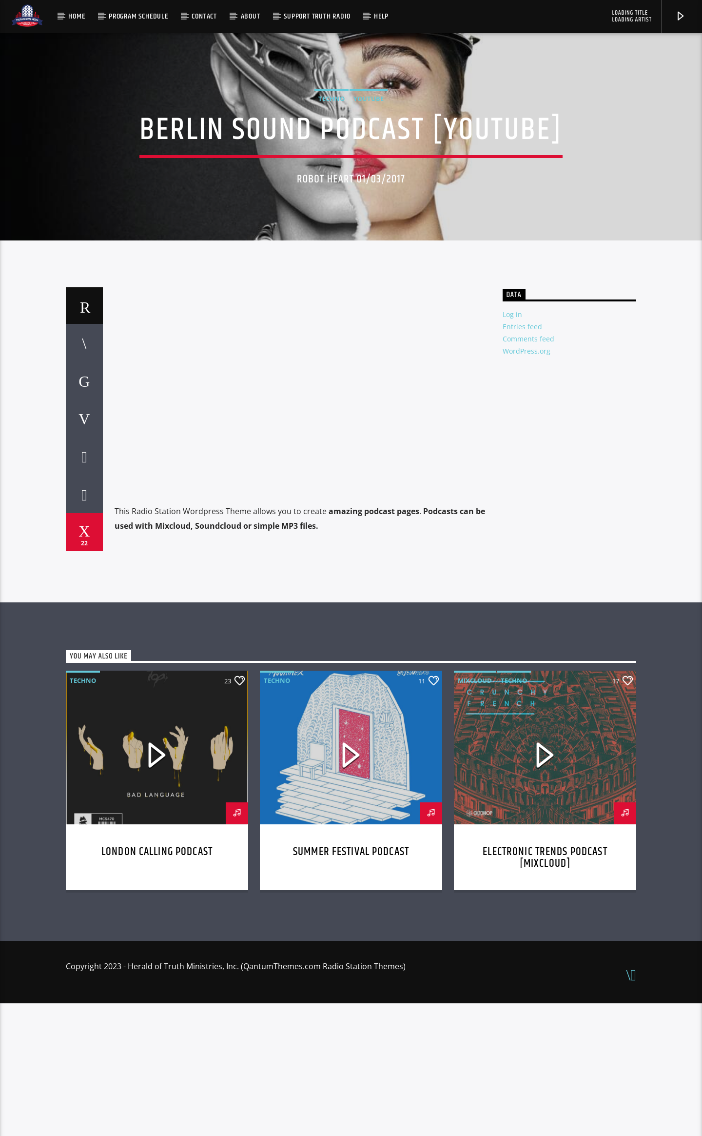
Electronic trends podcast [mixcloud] (545, 990)
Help (381, 16)
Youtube (368, 164)
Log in (512, 447)
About (250, 16)
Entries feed (522, 459)
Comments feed (528, 471)
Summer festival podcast (351, 984)
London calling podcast (157, 984)
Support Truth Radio (317, 16)
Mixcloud (475, 813)
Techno (331, 164)
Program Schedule (138, 16)
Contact (204, 16)
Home (76, 16)
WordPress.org (526, 483)
